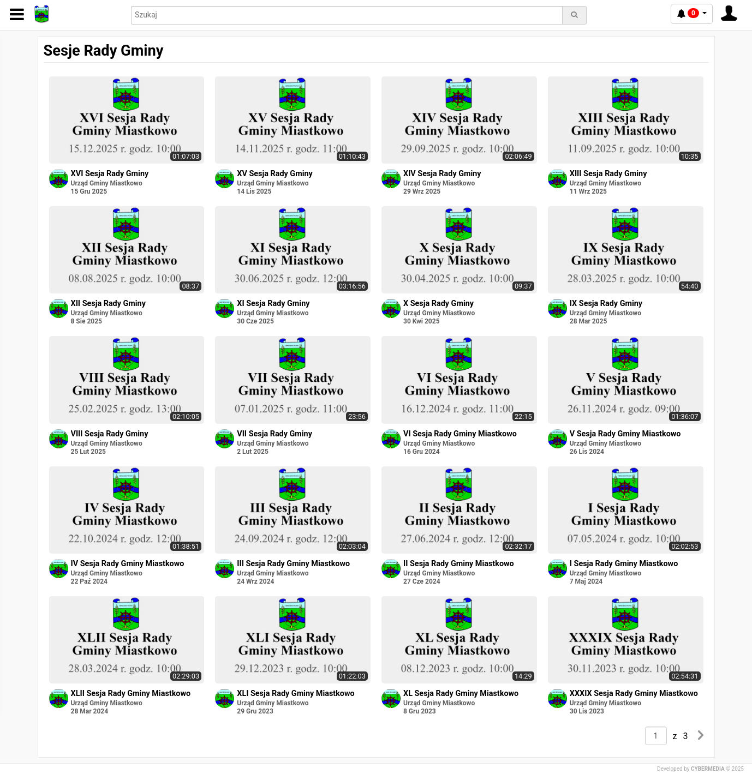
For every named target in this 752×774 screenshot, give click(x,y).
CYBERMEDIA (708, 769)
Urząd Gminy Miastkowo (106, 183)
